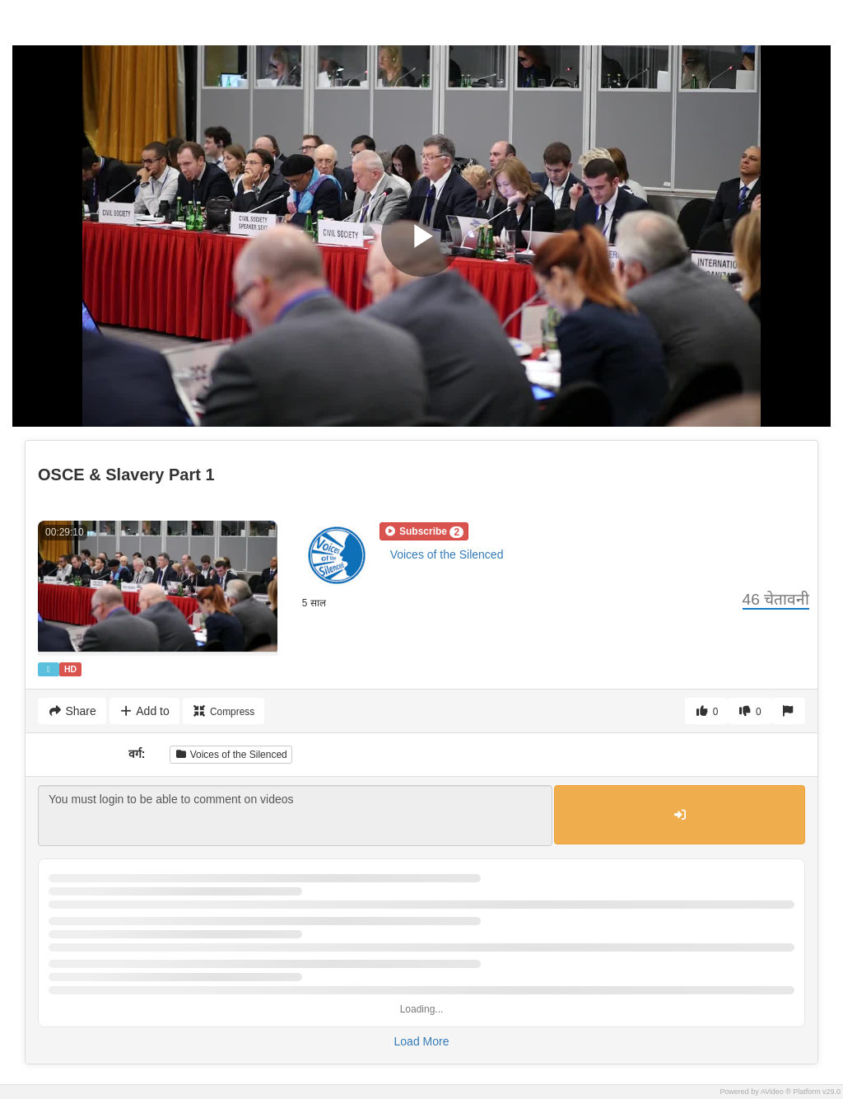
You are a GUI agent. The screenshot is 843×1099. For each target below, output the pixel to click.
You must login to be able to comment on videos (295, 815)
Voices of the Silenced (447, 554)
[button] (424, 531)
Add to (144, 711)
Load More (421, 1041)
